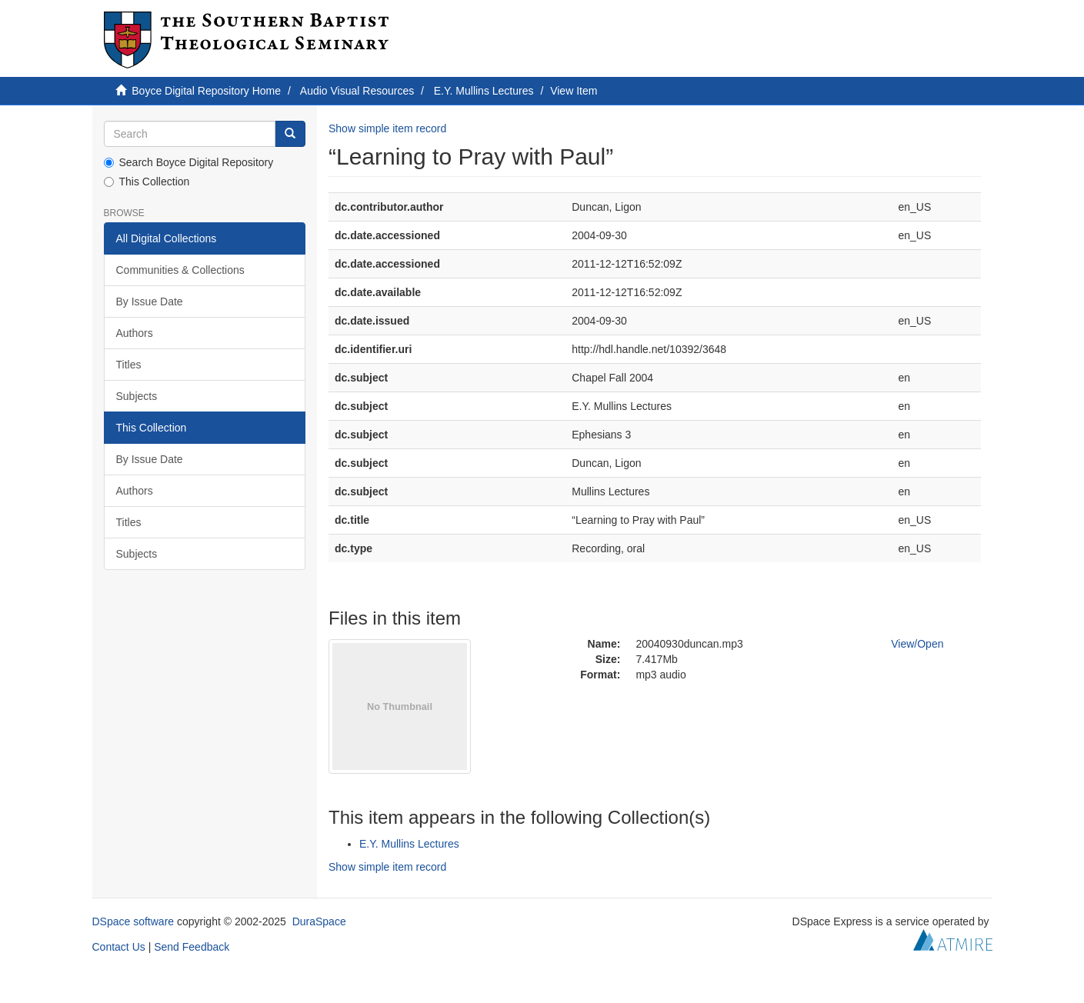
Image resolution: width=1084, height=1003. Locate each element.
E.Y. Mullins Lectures (484, 91)
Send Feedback (191, 947)
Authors (134, 333)
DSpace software (133, 921)
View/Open (917, 644)
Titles (129, 364)
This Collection (147, 181)
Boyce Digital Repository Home (206, 91)
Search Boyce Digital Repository (189, 162)
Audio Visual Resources (357, 91)
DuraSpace (319, 921)
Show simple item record (387, 128)
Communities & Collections (180, 270)
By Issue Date (149, 301)
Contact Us (118, 947)
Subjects (137, 396)
